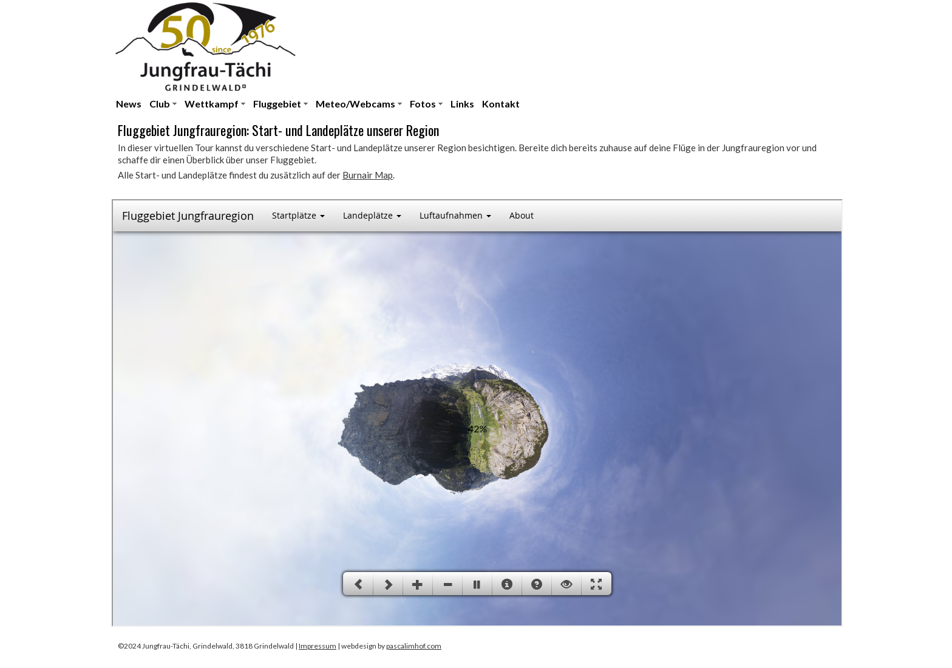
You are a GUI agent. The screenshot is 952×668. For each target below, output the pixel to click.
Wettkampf (212, 103)
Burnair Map (367, 174)
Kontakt (501, 103)
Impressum (317, 645)
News (128, 103)
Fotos (423, 103)
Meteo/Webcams (355, 103)
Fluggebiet (277, 103)
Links (462, 103)
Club (159, 103)
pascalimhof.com (413, 645)
